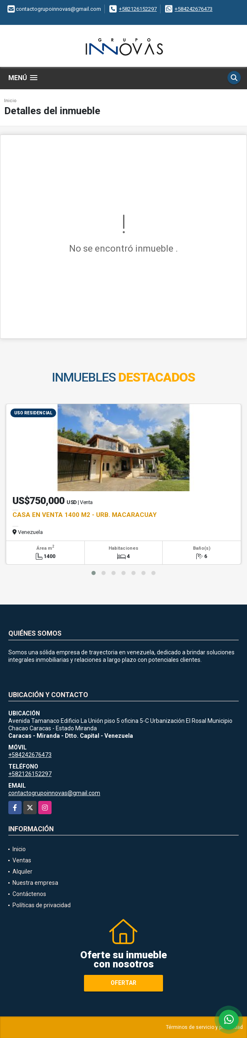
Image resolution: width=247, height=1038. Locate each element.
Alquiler (22, 871)
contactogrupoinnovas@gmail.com (54, 793)
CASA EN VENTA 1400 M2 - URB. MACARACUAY (84, 515)
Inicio (10, 100)
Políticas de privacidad (41, 905)
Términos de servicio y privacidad (204, 1027)
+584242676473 (193, 9)
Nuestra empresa (35, 882)
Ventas (21, 860)
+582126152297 (138, 9)
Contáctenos (29, 894)
